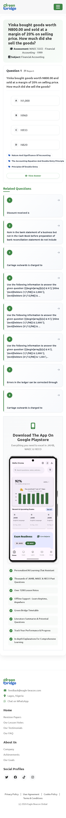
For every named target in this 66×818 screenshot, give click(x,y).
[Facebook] (15, 777)
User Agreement (31, 794)
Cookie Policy (50, 794)
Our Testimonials (12, 727)
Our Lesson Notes (13, 722)
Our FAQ (8, 733)
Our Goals (8, 760)
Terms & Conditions (33, 798)
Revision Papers (12, 717)
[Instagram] (32, 777)
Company (8, 749)
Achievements (11, 754)
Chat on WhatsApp (18, 701)
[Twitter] (6, 777)
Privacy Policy (12, 794)
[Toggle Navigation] (58, 7)
